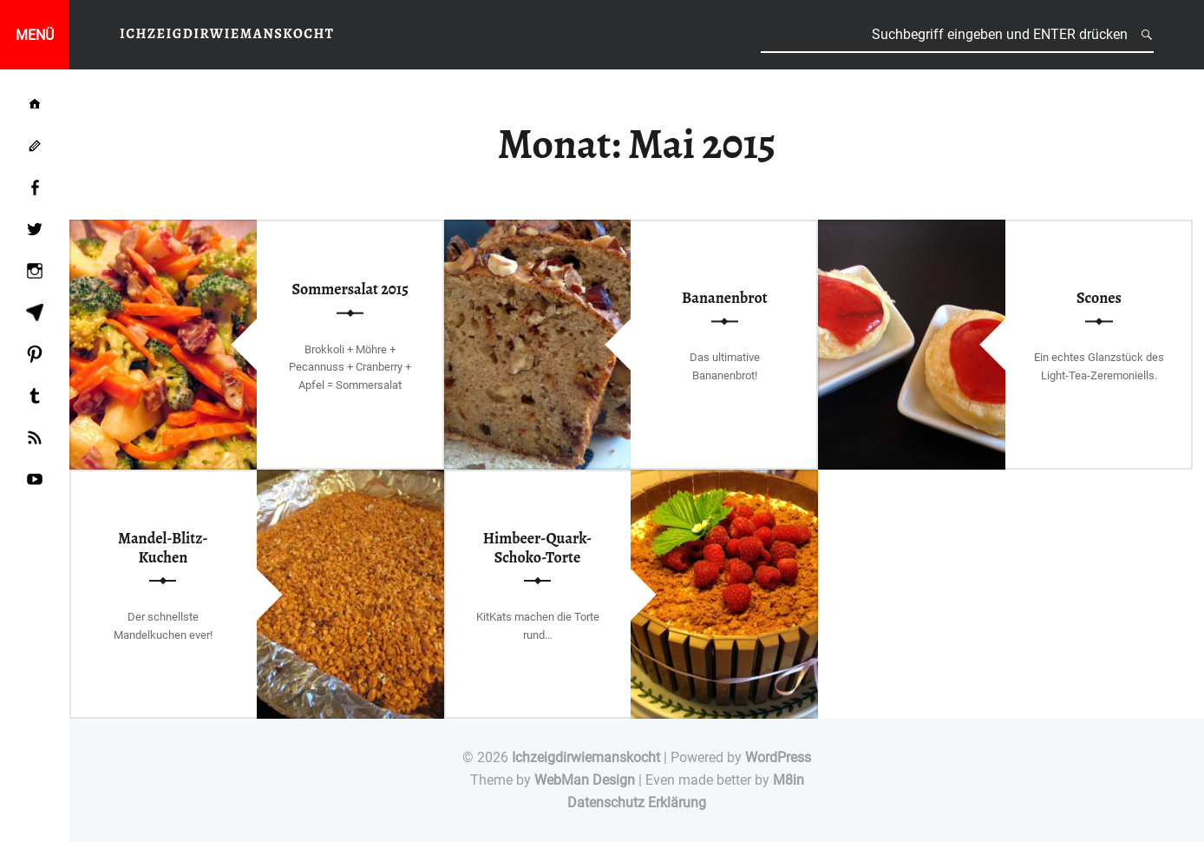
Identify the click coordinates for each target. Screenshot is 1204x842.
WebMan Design (584, 780)
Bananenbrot (725, 297)
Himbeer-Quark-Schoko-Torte (537, 548)
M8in (788, 780)
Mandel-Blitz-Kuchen (163, 548)
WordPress (778, 757)
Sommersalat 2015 (350, 289)
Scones (1099, 297)
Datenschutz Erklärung (636, 802)
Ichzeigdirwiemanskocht (586, 757)
